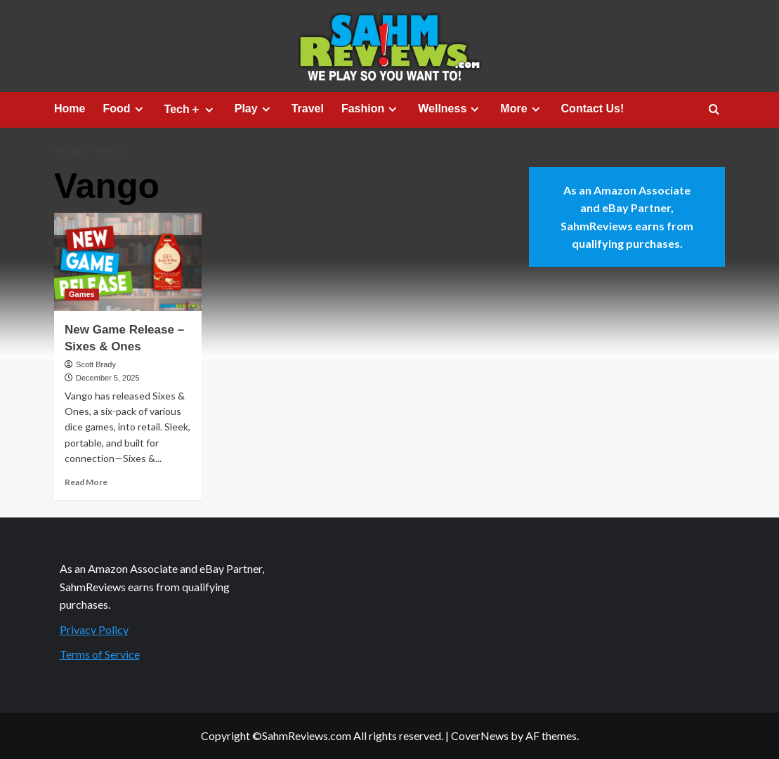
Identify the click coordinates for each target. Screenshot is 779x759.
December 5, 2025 (108, 378)
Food (124, 109)
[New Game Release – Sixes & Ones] (128, 262)
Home (69, 108)
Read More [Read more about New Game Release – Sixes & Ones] (86, 482)
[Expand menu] (139, 109)
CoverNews (480, 735)
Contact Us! (592, 108)
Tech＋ (190, 109)
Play (254, 109)
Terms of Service (100, 654)
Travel (308, 108)
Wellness (450, 109)
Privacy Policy (94, 629)
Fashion (370, 109)
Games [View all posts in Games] (82, 294)
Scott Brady (96, 364)
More (521, 109)
